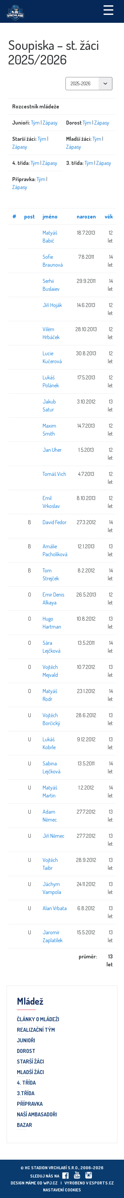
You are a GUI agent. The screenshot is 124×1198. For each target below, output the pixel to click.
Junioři (26, 1041)
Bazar (24, 1125)
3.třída (25, 1094)
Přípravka (30, 1104)
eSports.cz (101, 1182)
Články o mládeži (38, 1020)
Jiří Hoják (52, 305)
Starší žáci (30, 1062)
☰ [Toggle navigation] (108, 9)
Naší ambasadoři (37, 1115)
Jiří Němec (53, 835)
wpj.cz (50, 1182)
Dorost (26, 1051)
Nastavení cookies (62, 1189)
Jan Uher (52, 449)
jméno (50, 216)
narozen (86, 216)
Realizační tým (36, 1030)
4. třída (26, 1083)
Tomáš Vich (54, 474)
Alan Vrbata (55, 908)
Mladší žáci (30, 1072)
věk (109, 216)
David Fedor (54, 522)
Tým (35, 122)
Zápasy (50, 122)
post (29, 216)
